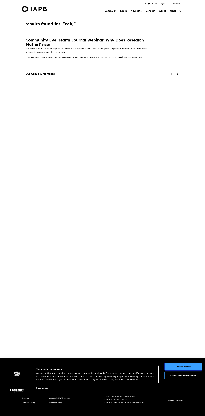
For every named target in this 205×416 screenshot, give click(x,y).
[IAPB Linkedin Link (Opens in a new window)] (152, 4)
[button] (164, 4)
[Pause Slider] (171, 74)
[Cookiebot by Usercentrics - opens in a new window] (16, 411)
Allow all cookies (183, 387)
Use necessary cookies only (183, 395)
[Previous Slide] (166, 74)
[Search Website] (180, 11)
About (161, 11)
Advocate (134, 11)
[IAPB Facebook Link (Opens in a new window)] (149, 4)
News (172, 11)
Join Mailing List (169, 373)
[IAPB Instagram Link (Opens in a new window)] (156, 4)
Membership (177, 4)
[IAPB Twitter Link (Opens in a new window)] (145, 4)
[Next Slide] (177, 74)
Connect (149, 11)
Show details (42, 408)
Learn (121, 11)
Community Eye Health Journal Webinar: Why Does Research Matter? (85, 42)
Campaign (107, 11)
